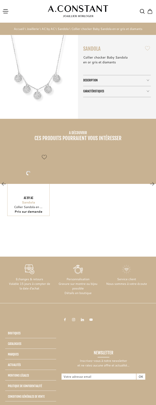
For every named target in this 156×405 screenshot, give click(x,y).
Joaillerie (33, 28)
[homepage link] (78, 11)
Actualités (14, 365)
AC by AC (48, 28)
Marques (13, 354)
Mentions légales (18, 375)
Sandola (63, 28)
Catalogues (14, 344)
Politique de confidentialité (25, 386)
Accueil (19, 28)
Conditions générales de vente (26, 396)
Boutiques (14, 333)
